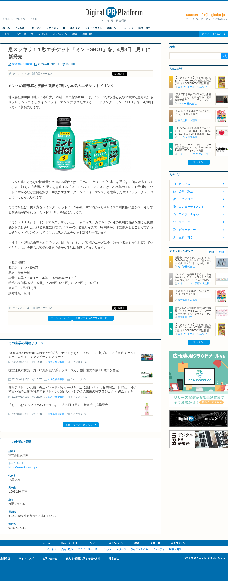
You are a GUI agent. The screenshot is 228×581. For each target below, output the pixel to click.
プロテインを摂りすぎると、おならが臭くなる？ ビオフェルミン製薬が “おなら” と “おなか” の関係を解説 (193, 278)
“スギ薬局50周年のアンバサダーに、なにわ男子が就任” (193, 112)
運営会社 (114, 558)
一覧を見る (197, 162)
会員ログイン (178, 543)
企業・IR (87, 34)
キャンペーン (60, 34)
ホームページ (58, 318)
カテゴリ (7, 34)
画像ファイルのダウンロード (91, 318)
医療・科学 (144, 28)
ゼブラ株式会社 (186, 266)
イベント (43, 34)
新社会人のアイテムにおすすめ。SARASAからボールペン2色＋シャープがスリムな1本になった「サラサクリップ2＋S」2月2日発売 (193, 262)
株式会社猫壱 (185, 317)
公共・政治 (35, 28)
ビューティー (187, 229)
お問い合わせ (50, 558)
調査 (74, 34)
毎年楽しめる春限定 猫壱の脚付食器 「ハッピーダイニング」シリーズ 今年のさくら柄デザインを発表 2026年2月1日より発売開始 (193, 312)
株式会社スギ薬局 (187, 120)
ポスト (121, 73)
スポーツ (111, 28)
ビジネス (19, 28)
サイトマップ (26, 558)
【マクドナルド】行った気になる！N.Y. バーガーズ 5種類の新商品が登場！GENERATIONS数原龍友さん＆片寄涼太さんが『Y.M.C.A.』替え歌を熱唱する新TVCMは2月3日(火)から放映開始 (193, 85)
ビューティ (127, 28)
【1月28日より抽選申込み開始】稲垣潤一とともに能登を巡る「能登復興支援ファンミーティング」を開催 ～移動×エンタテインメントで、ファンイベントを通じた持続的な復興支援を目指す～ (193, 101)
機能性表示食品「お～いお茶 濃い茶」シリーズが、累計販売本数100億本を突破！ (65, 370)
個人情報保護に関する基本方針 (83, 558)
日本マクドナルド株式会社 (192, 86)
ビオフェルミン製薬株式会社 (193, 283)
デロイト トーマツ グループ (193, 154)
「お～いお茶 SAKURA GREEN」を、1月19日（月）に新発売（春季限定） (59, 405)
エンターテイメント (191, 206)
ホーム (6, 28)
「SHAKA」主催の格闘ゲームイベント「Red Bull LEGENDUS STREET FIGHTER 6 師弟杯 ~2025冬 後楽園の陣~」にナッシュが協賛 (193, 132)
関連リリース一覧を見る (79, 424)
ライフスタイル (93, 28)
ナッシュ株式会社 (187, 137)
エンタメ (75, 28)
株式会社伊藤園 (22, 64)
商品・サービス (24, 34)
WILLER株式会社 (187, 103)
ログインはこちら (212, 34)
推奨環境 (5, 558)
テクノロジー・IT (55, 28)
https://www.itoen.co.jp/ (22, 467)
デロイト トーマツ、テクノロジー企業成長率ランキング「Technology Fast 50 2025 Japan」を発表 (193, 147)
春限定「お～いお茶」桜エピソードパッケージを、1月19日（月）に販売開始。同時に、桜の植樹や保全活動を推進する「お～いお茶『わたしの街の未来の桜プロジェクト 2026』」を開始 (72, 391)
